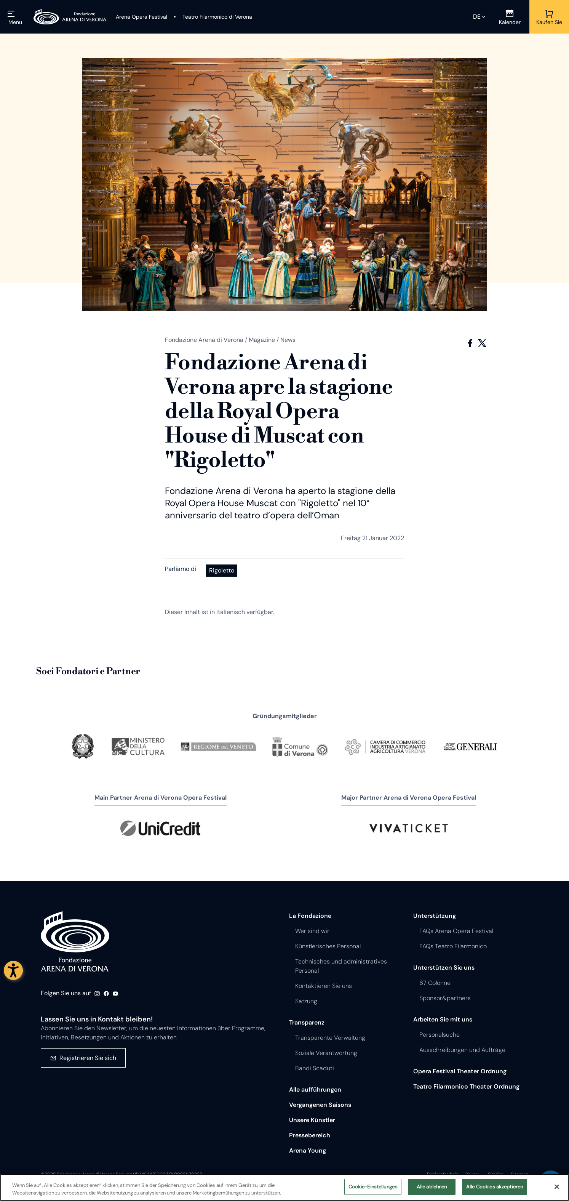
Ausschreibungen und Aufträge (462, 1050)
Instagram (97, 994)
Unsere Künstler (312, 1120)
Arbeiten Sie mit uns (442, 1019)
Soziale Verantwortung (326, 1053)
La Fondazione (310, 916)
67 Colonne (435, 983)
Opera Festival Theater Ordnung (460, 1071)
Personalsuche (439, 1035)
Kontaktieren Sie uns (323, 986)
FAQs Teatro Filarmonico (453, 946)
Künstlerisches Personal (328, 946)
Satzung (306, 1001)
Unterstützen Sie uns (444, 968)
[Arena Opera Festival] (141, 17)
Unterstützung (434, 916)
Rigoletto (221, 570)
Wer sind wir (312, 931)
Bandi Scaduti (314, 1068)
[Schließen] (556, 1186)
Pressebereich (309, 1135)
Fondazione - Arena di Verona (75, 941)
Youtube (115, 994)
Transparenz (306, 1022)
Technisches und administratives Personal (341, 966)
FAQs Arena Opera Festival (456, 931)
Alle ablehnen (432, 1187)
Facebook (470, 343)
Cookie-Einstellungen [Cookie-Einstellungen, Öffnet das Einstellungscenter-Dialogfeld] (373, 1187)
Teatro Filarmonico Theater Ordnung (466, 1086)
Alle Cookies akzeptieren (494, 1187)
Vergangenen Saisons (320, 1105)
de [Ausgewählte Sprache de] (477, 17)
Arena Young (307, 1150)
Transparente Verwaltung (330, 1038)
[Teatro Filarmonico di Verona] (212, 17)
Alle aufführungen (315, 1090)
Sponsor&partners (445, 998)
